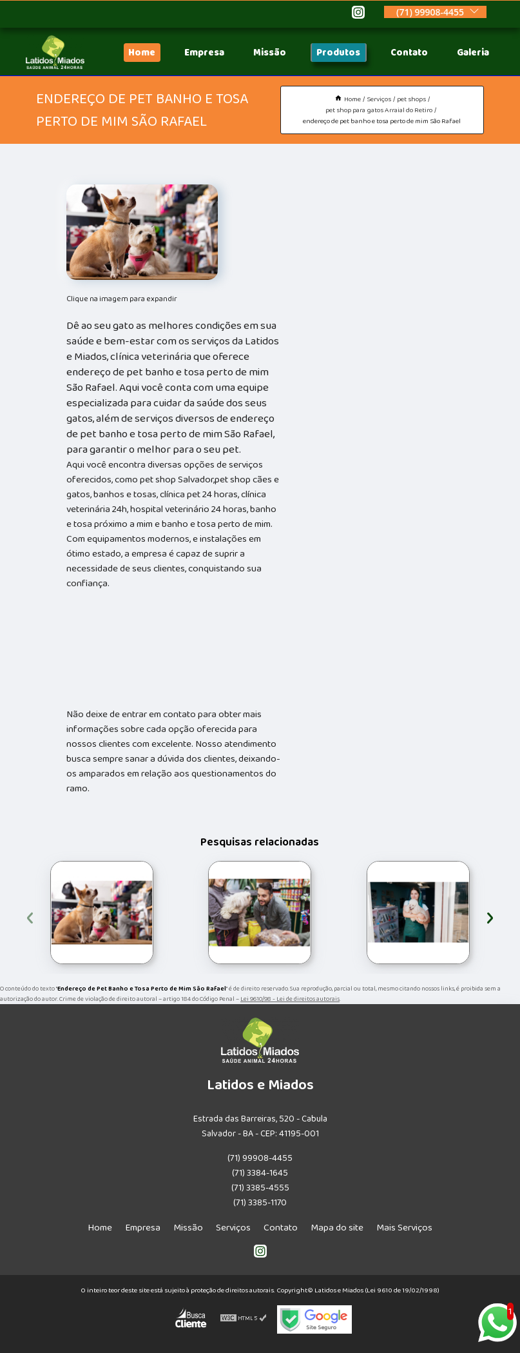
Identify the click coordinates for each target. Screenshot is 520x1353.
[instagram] (358, 14)
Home (141, 52)
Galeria (473, 52)
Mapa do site (337, 1227)
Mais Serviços (404, 1227)
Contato (409, 52)
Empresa (204, 52)
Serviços (233, 1227)
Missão (269, 52)
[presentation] (30, 916)
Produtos (338, 52)
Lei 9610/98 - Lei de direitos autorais (290, 999)
